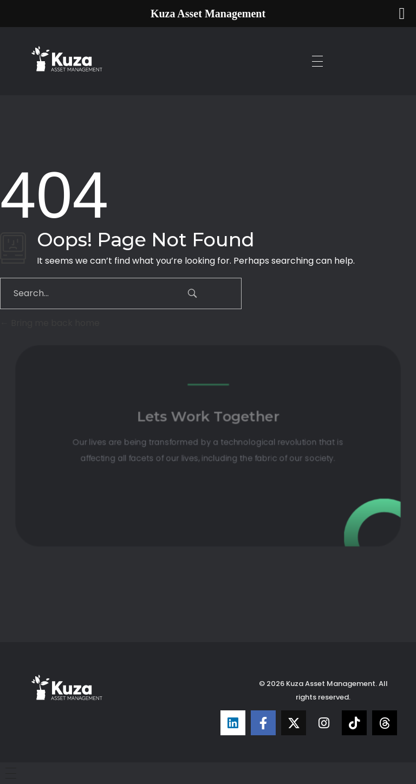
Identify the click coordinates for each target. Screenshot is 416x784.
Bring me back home (50, 323)
